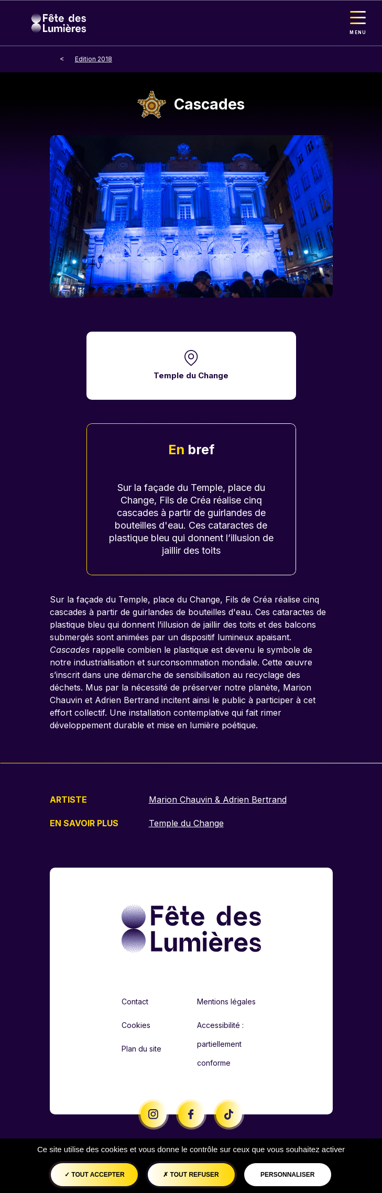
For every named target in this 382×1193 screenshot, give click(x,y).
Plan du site (141, 1048)
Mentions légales (226, 1001)
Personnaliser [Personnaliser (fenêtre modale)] (287, 1174)
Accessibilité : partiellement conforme (220, 1044)
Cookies (136, 1025)
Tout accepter (94, 1174)
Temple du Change (191, 375)
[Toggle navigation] (358, 23)
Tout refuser (191, 1174)
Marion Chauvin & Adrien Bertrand (218, 799)
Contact (135, 1001)
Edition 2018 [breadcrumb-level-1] (93, 59)
